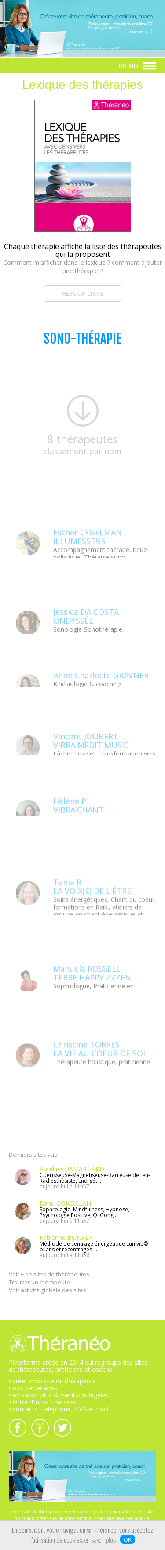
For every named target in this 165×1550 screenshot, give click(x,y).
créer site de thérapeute (36, 1511)
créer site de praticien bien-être (98, 1511)
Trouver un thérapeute (39, 1282)
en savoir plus (100, 1541)
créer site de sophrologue (64, 1518)
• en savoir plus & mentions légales (59, 1395)
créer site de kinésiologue (121, 1518)
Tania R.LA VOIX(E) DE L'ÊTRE (92, 914)
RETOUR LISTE (82, 293)
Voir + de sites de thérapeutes (49, 1274)
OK (128, 1539)
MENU (137, 66)
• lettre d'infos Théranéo (43, 1402)
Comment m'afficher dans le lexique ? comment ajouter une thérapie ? (82, 266)
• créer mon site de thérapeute (52, 1381)
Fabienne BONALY (66, 1237)
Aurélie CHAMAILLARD (72, 1169)
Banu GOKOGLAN (65, 1203)
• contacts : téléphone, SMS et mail (58, 1409)
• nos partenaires (33, 1388)
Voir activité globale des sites (47, 1290)
